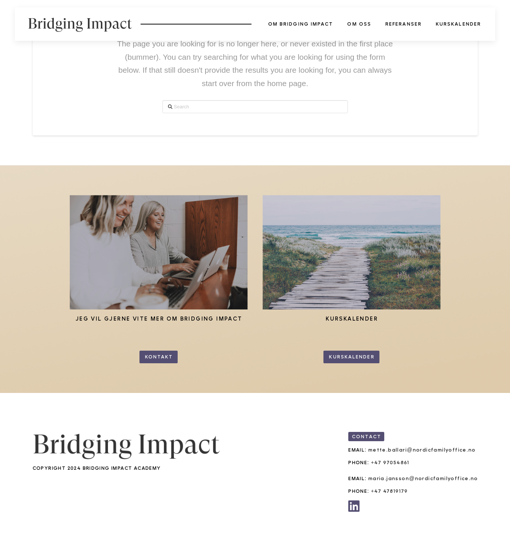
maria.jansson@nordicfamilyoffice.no (423, 478)
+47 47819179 (389, 491)
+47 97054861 (390, 462)
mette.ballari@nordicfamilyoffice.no (422, 450)
